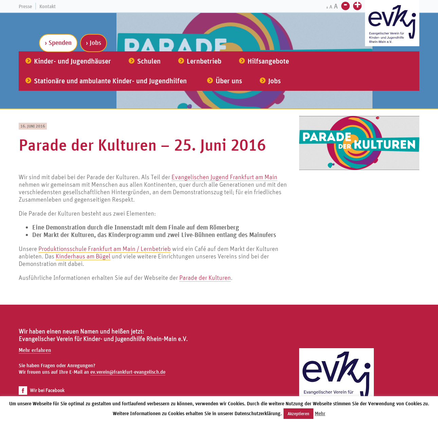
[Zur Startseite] (392, 24)
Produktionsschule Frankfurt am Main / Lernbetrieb (104, 248)
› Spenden (58, 42)
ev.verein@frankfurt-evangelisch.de (127, 372)
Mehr (320, 413)
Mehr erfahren (35, 349)
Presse (25, 6)
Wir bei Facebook (42, 390)
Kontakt (47, 6)
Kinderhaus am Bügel (83, 256)
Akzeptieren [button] (298, 414)
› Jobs (93, 42)
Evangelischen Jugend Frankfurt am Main (224, 177)
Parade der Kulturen (205, 277)
